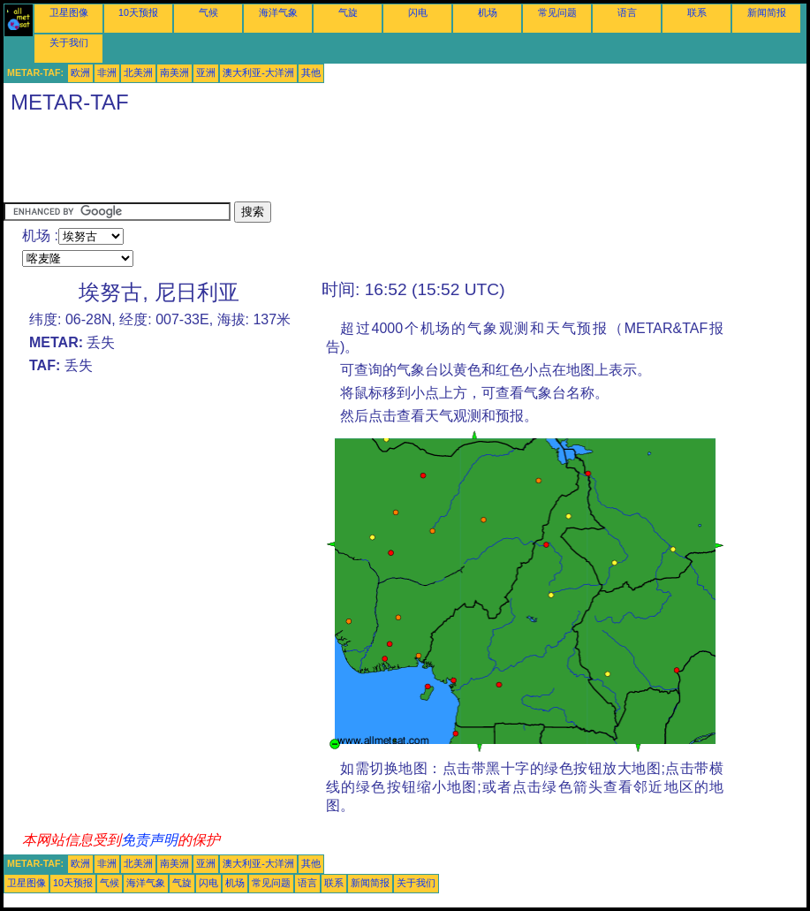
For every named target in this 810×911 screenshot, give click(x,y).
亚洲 (206, 72)
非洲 (107, 72)
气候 (208, 12)
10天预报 (138, 12)
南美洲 (174, 72)
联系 (697, 12)
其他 (311, 72)
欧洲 (80, 72)
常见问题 (557, 12)
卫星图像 (68, 12)
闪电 (418, 12)
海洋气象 (278, 12)
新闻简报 (766, 12)
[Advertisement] (325, 161)
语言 (627, 12)
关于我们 (68, 42)
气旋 (348, 12)
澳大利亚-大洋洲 (258, 72)
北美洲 (138, 72)
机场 (487, 12)
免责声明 (149, 839)
